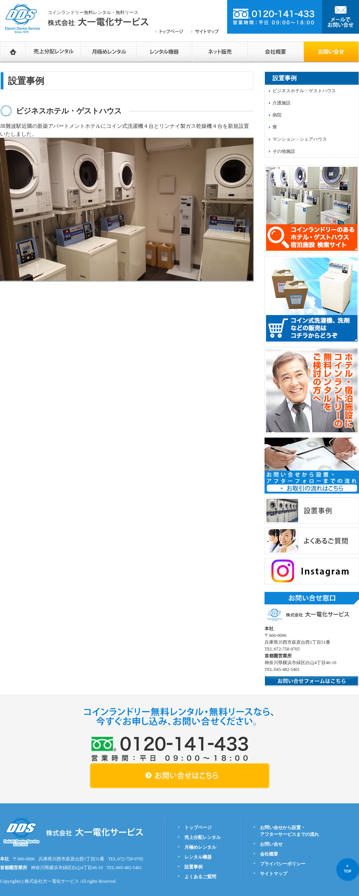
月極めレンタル (109, 51)
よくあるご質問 (200, 876)
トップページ (198, 827)
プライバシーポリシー (282, 863)
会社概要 (275, 51)
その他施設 (283, 151)
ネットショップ (220, 51)
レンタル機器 (164, 51)
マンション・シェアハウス (299, 139)
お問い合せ (271, 844)
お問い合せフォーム (331, 51)
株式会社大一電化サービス (52, 881)
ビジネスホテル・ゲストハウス (304, 90)
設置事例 (193, 867)
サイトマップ (273, 873)
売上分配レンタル (53, 51)
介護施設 (281, 103)
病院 (277, 115)
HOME (13, 51)
